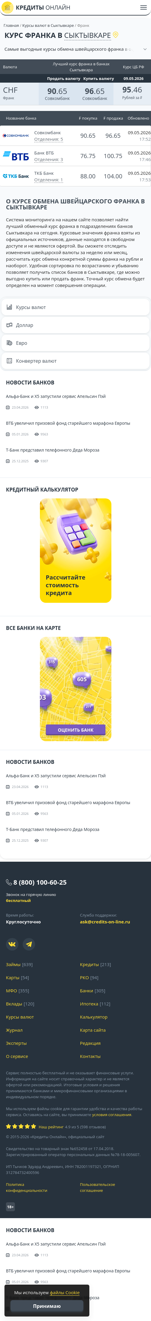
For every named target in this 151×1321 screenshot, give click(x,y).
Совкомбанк (57, 98)
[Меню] (144, 7)
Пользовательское (112, 1187)
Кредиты (89, 964)
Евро (16, 343)
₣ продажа (113, 118)
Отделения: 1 (48, 180)
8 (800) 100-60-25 (40, 881)
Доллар (19, 325)
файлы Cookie (65, 1292)
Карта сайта (93, 1030)
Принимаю (47, 1306)
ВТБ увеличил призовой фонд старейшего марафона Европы (68, 423)
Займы (13, 964)
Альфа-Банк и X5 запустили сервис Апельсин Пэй (56, 396)
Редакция (90, 1043)
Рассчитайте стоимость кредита (65, 585)
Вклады (14, 1004)
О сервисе (17, 1056)
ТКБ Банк (44, 173)
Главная (11, 25)
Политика (38, 1187)
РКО (84, 977)
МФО (11, 991)
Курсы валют (26, 307)
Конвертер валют (31, 361)
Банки (86, 991)
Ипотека (89, 1004)
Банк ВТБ (44, 153)
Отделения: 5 (48, 139)
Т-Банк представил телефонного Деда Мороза (52, 450)
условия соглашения (111, 1114)
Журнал (14, 1030)
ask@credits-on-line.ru (105, 922)
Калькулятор (94, 1017)
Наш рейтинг (51, 1127)
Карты (12, 977)
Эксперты (16, 1043)
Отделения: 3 (48, 159)
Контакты (90, 1056)
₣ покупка (88, 118)
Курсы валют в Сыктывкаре (48, 25)
